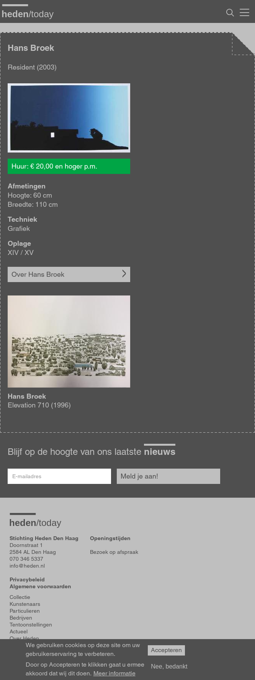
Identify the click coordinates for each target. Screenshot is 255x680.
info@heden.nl (27, 566)
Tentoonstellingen (31, 625)
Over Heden (24, 638)
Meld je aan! (139, 476)
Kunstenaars (25, 604)
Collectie (20, 597)
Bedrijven (21, 618)
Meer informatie (114, 673)
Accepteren (166, 650)
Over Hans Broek (37, 274)
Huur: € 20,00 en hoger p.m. (54, 166)
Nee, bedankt (169, 666)
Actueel (19, 631)
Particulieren (25, 611)
